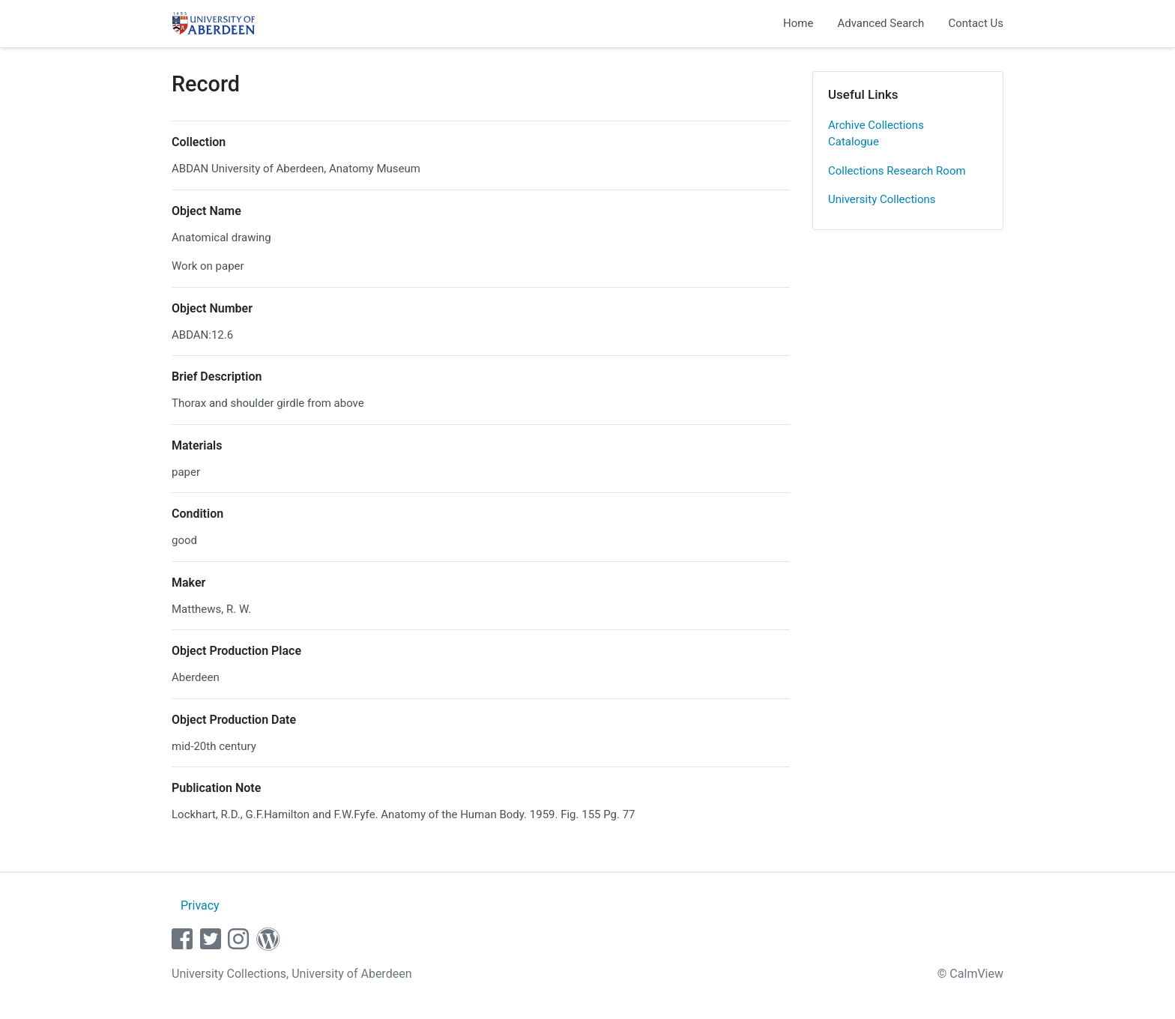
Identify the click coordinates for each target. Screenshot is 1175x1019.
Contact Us (975, 23)
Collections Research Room (897, 171)
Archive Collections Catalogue (876, 133)
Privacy (200, 905)
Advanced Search (880, 23)
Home (798, 23)
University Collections (882, 199)
